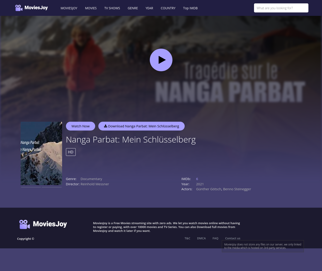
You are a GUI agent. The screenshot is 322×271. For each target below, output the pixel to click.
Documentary (91, 178)
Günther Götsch (208, 189)
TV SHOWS (112, 8)
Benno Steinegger (237, 189)
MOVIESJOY (69, 8)
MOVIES (91, 8)
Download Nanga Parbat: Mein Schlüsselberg (141, 126)
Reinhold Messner (95, 184)
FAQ (215, 238)
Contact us (232, 238)
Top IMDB (190, 8)
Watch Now (81, 126)
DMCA (201, 238)
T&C (187, 238)
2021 (200, 184)
